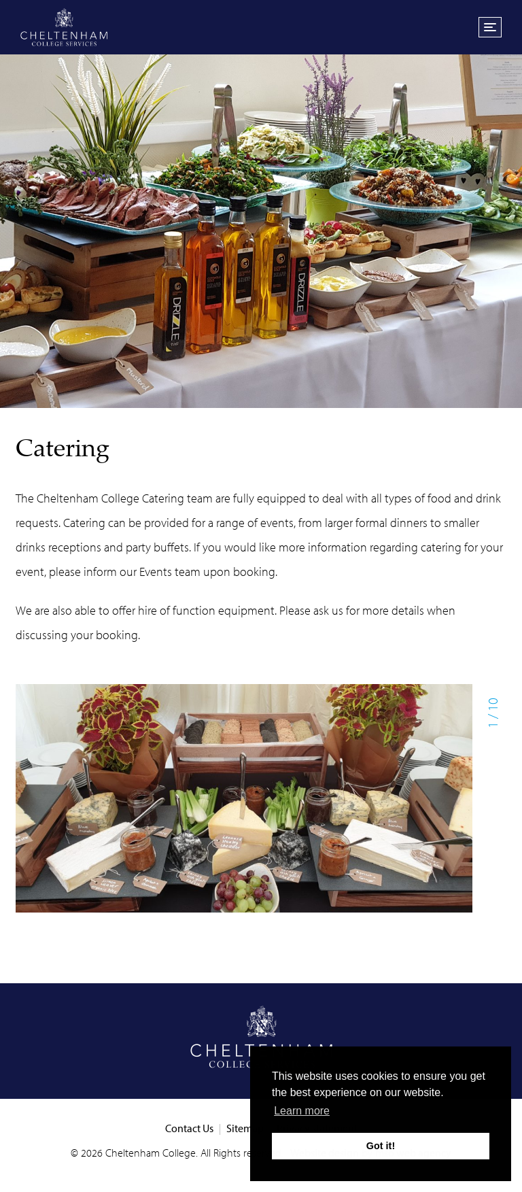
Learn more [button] (302, 1111)
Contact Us (189, 1128)
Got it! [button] (380, 1145)
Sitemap (245, 1128)
